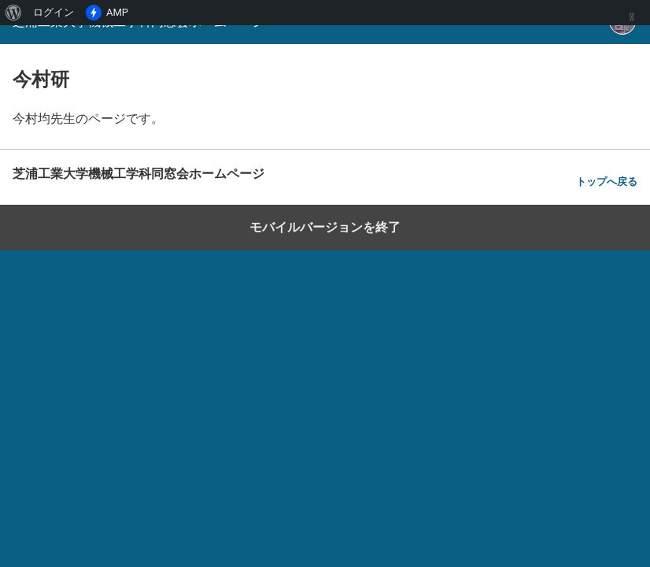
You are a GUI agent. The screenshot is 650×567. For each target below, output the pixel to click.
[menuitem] (14, 12)
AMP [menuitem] (107, 13)
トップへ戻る (606, 181)
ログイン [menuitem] (53, 12)
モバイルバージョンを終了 (325, 227)
